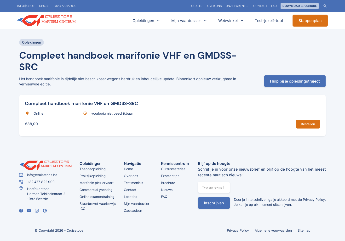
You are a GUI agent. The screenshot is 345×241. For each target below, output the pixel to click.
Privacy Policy (314, 199)
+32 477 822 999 (64, 6)
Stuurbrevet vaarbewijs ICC (98, 206)
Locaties (130, 197)
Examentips (170, 176)
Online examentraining (97, 197)
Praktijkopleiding (93, 176)
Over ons (214, 6)
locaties (196, 6)
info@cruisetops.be (33, 6)
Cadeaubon (133, 210)
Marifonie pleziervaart (97, 183)
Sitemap (304, 230)
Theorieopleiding (93, 169)
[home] (53, 20)
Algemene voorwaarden (273, 230)
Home (128, 169)
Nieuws (166, 190)
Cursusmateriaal (173, 169)
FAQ (274, 6)
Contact (260, 6)
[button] (145, 20)
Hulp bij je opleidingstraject (295, 81)
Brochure (168, 183)
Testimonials (133, 183)
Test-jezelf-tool (269, 20)
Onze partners (237, 6)
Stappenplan (310, 20)
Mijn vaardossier (136, 204)
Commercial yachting (96, 190)
